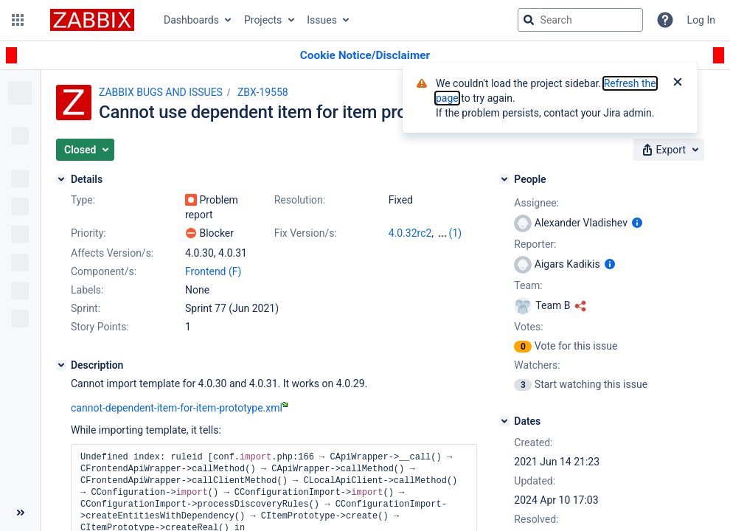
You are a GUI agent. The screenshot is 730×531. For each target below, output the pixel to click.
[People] (504, 179)
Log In (701, 20)
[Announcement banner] (365, 55)
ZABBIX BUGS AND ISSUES (161, 92)
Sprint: (85, 308)
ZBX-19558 (262, 92)
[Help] (665, 20)
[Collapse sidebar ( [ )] (20, 513)
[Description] (61, 365)
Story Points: (100, 327)
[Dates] (504, 421)
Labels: (87, 290)
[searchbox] (580, 20)
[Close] (677, 83)
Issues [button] (322, 20)
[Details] (61, 179)
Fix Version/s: (305, 233)
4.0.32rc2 (410, 233)
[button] (17, 20)
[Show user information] (637, 223)
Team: (528, 285)
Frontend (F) (213, 271)
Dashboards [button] (191, 20)
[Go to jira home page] (92, 20)
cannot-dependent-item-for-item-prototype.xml (179, 408)
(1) (455, 233)
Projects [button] (263, 20)
